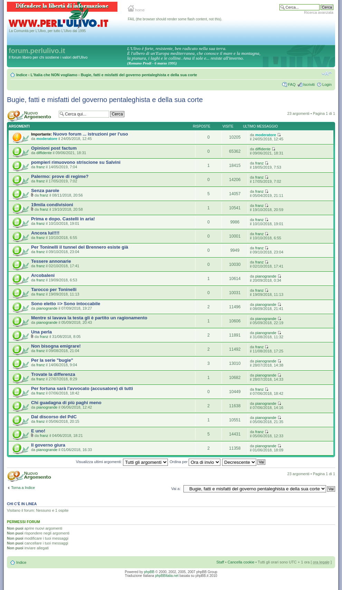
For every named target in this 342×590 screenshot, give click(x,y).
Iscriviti (309, 84)
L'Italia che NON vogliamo (54, 75)
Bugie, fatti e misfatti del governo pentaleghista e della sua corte (139, 75)
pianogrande (265, 276)
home (136, 10)
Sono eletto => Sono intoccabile (65, 303)
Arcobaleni (43, 275)
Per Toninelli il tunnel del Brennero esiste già (79, 247)
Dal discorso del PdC (54, 416)
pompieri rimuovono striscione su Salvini (76, 162)
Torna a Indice (23, 488)
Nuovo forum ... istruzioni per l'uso (90, 134)
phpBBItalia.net (167, 576)
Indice (21, 75)
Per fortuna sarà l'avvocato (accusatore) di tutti (82, 388)
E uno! (38, 430)
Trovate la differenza (53, 374)
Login (327, 84)
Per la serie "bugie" (52, 360)
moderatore (46, 139)
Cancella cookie (241, 562)
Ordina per (195, 462)
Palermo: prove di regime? (59, 176)
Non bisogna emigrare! (56, 346)
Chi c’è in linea (22, 504)
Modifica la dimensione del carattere (327, 73)
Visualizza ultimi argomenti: (122, 462)
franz (40, 167)
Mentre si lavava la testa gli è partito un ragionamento (89, 317)
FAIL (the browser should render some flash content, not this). (175, 19)
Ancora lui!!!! (45, 233)
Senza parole (45, 190)
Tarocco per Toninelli (53, 289)
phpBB (149, 572)
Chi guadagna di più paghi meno (66, 402)
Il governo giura (48, 445)
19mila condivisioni (52, 204)
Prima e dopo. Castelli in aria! (63, 218)
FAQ (291, 84)
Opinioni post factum (54, 148)
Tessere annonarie (51, 261)
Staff (220, 562)
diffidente (43, 153)
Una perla (41, 331)
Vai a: (175, 489)
